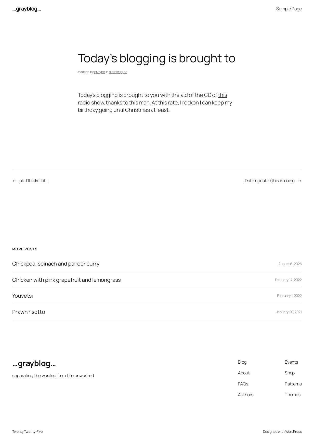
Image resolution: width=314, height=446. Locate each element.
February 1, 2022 (289, 295)
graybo (99, 71)
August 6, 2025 (290, 263)
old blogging (118, 71)
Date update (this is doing (270, 180)
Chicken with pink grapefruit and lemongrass (66, 280)
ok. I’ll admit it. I (34, 180)
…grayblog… (26, 8)
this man (139, 102)
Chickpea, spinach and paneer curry (55, 264)
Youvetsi (22, 296)
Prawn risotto (28, 312)
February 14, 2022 (288, 279)
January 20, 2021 (289, 311)
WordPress (293, 431)
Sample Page (289, 9)
